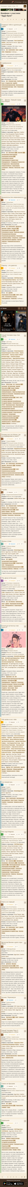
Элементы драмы (6, 689)
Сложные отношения (7, 412)
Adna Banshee (10, 836)
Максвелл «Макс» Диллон (8, 367)
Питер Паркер (18, 213)
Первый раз (5, 1146)
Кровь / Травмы (15, 388)
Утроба (4, 489)
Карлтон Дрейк (11, 553)
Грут (16, 758)
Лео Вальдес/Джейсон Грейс (9, 750)
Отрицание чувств (18, 1144)
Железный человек (12, 33)
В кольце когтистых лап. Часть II (10, 626)
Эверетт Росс (5, 217)
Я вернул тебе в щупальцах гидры (12, 25)
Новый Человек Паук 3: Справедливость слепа (10, 1031)
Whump (4, 507)
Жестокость (12, 152)
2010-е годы (9, 384)
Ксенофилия (11, 680)
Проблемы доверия (19, 232)
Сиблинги (21, 1017)
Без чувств (8, 349)
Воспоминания (19, 463)
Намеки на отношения (7, 393)
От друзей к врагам (7, 403)
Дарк (17, 509)
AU (7, 50)
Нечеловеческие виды (7, 86)
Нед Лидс (20, 217)
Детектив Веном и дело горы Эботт (12, 943)
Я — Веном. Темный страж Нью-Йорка (11, 100)
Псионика (4, 515)
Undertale (18, 950)
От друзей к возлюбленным (9, 1142)
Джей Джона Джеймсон (12, 145)
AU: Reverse (12, 601)
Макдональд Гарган (6, 369)
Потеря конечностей (7, 406)
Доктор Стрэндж (17, 838)
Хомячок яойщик (10, 546)
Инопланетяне (19, 85)
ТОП (17, 6)
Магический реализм (14, 864)
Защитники (4, 130)
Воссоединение (6, 800)
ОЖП (17, 294)
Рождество (21, 800)
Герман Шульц (19, 367)
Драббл (15, 83)
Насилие (20, 152)
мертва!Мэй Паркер (20, 454)
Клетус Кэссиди (17, 1008)
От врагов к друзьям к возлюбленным (11, 401)
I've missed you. (7, 782)
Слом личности (17, 412)
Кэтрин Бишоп (5, 853)
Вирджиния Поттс (13, 217)
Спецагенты (15, 237)
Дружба (18, 386)
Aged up (8, 767)
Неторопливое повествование (9, 154)
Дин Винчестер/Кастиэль (8, 741)
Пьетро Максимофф (7, 281)
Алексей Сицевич (16, 369)
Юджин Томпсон (6, 364)
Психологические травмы (8, 868)
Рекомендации (4, 6)
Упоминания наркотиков (8, 419)
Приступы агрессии (18, 406)
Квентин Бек (21, 215)
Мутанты (23, 864)
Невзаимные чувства (19, 393)
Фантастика (5, 88)
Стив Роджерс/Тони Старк (13, 743)
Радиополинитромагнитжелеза (14, 68)
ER (15, 676)
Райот (13, 1010)
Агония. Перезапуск (9, 997)
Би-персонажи (11, 386)
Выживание (5, 863)
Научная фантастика (11, 1055)
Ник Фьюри (8, 452)
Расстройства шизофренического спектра (12, 410)
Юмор (3, 169)
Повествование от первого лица (10, 160)
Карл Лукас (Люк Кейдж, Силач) (16, 139)
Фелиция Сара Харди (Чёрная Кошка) (11, 141)
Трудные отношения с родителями (10, 416)
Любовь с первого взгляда (12, 1138)
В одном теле (9, 83)
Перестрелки (19, 1105)
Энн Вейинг (21, 373)
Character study (12, 81)
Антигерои (4, 386)
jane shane (9, 724)
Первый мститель (17, 272)
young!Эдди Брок (12, 667)
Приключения (5, 967)
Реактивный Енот (10, 758)
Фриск (6, 956)
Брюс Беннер (21, 452)
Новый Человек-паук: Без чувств (11, 335)
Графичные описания (7, 509)
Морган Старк (5, 456)
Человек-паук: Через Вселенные (10, 840)
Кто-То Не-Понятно (11, 907)
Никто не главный (8, 902)
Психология (20, 86)
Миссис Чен (21, 552)
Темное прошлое (14, 872)
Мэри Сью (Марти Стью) (18, 392)
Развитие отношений (7, 684)
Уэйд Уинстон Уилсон (11, 42)
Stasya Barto (9, 202)
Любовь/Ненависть (7, 392)
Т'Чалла (4, 918)
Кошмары (18, 465)
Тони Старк (11, 916)
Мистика (13, 511)
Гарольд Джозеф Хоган (7, 221)
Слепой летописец (11, 31)
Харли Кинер (5, 219)
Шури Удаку (15, 849)
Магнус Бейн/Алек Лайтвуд (16, 739)
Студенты (4, 688)
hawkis (8, 787)
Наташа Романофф (6, 44)
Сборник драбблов (17, 769)
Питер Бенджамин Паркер (8, 360)
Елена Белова (8, 855)
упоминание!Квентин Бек (8, 454)
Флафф (4, 771)
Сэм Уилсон (10, 848)
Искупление (21, 863)
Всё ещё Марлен (8, 832)
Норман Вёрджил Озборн (11, 215)
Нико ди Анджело (13, 759)
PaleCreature (9, 648)
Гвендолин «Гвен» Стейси (8, 213)
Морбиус (7, 842)
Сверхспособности (6, 165)
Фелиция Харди (14, 364)
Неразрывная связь (7, 513)
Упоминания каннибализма (9, 418)
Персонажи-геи (19, 405)
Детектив (4, 228)
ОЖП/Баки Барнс (18, 278)
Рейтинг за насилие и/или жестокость (11, 473)
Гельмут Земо (16, 848)
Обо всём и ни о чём (9, 719)
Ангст (17, 50)
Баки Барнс (15, 281)
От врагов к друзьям (7, 399)
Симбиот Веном (18, 71)
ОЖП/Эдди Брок (18, 1129)
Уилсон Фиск (9, 1048)
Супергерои (5, 167)
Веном (19, 37)
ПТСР (3, 405)
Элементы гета (9, 1057)
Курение (4, 864)
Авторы (13, 6)
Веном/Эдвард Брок (13, 660)
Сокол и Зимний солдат (16, 274)
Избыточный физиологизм (8, 85)
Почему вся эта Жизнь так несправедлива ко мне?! (11, 435)
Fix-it (7, 798)
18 (21, 19)
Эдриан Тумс (10, 371)
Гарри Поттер (21, 728)
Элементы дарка (16, 421)
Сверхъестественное (13, 726)
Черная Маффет (10, 441)
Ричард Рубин (10, 123)
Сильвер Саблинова (19, 377)
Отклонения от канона (7, 158)
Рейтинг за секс (17, 684)
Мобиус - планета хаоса (12, 1037)
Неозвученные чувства (7, 395)
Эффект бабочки (6, 423)
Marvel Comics (11, 124)
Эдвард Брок (21, 665)
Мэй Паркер (12, 219)
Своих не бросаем (8, 1083)
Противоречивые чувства (8, 408)
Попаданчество (6, 164)
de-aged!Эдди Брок (14, 663)
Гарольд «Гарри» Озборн (12, 362)
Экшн (22, 167)
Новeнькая (5, 1120)
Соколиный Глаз (14, 842)
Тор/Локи (9, 737)
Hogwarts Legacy (9, 733)
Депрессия (18, 226)
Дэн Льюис (4, 375)
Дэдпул (3, 35)
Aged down (9, 676)
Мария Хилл (9, 849)
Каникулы (4, 680)
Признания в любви (7, 1149)
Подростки (13, 682)
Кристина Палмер (13, 853)
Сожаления (10, 802)
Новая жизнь (19, 563)
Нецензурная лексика (7, 156)
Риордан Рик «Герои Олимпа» (9, 730)
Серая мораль (16, 165)
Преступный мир (15, 164)
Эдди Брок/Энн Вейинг (18, 358)
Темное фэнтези (6, 874)
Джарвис (16, 920)
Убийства (11, 167)
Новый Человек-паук (18, 204)
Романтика (8, 52)
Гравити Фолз (5, 732)
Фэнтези (4, 876)
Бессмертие (20, 861)
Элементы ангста (6, 421)
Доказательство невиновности (12, 197)
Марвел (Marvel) (13, 650)
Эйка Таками (9, 270)
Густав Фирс (9, 373)
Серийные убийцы (6, 237)
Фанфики (10, 6)
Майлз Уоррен (9, 377)
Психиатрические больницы (9, 234)
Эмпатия (14, 689)
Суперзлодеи (12, 414)
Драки (10, 1103)
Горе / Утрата (14, 800)
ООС (3, 52)
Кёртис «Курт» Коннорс (17, 365)
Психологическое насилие (8, 471)
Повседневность (6, 162)
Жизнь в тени (6, 541)
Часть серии (11, 688)
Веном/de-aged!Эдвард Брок (12, 658)
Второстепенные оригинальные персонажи (13, 678)
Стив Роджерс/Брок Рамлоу (9, 279)
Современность (18, 686)
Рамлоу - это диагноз (9, 265)
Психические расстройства (8, 236)
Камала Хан (18, 219)
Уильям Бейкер (15, 375)
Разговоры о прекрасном (12, 583)
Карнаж (10, 1010)
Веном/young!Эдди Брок (8, 661)
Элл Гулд (9, 341)
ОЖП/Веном (5, 1131)
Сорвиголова (5, 126)
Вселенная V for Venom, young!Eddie (15, 654)
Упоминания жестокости (14, 241)
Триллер (19, 239)
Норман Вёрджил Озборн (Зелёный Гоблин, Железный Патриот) (13, 143)
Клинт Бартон (5, 761)
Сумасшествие (5, 872)
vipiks (8, 1125)
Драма (21, 50)
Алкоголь (18, 384)
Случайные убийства (7, 568)
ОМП (21, 294)
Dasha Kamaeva (10, 1002)
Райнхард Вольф (10, 949)
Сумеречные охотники (14, 732)
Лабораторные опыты (7, 390)
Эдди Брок (20, 42)
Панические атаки (10, 405)
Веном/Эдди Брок (18, 550)
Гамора (3, 758)
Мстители (20, 33)
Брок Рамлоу (20, 279)
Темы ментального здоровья (9, 239)
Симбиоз (10, 686)
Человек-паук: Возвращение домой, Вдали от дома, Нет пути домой (13, 586)
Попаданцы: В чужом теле (17, 162)
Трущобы (9, 1019)
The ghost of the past (9, 578)
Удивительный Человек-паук (9, 345)
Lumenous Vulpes (11, 1088)
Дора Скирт (4, 553)
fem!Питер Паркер (10, 450)
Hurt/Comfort (12, 50)
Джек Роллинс (16, 283)
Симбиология (6, 63)
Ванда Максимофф (13, 846)
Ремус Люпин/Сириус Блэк (17, 748)
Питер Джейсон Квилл (19, 756)
